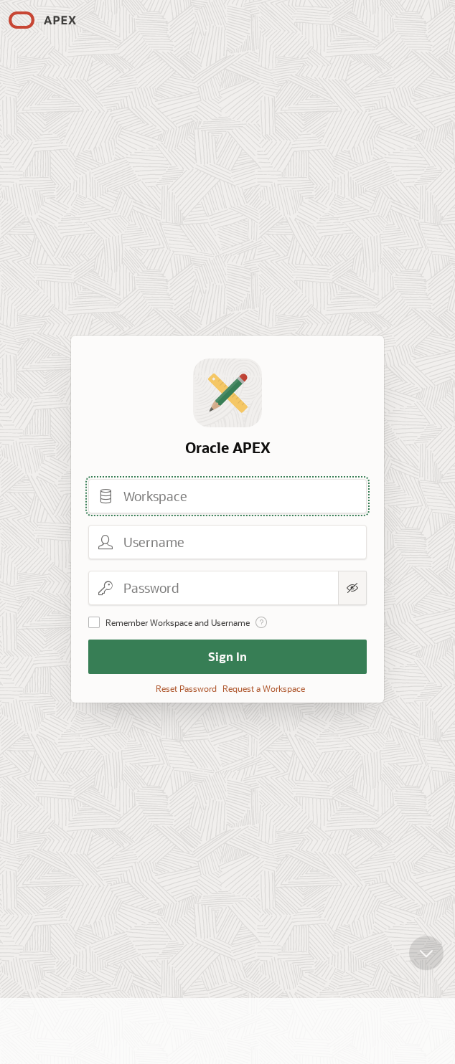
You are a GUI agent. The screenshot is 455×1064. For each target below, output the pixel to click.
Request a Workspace (263, 688)
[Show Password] (352, 588)
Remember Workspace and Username (177, 622)
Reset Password (186, 688)
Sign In (227, 656)
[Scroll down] (426, 961)
